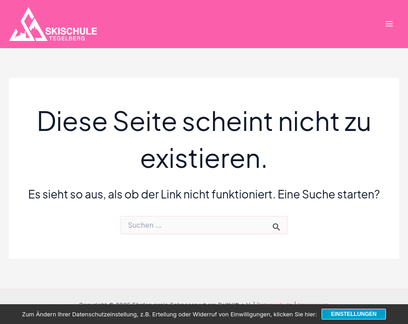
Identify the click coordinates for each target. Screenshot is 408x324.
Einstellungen (353, 314)
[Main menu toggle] (389, 24)
